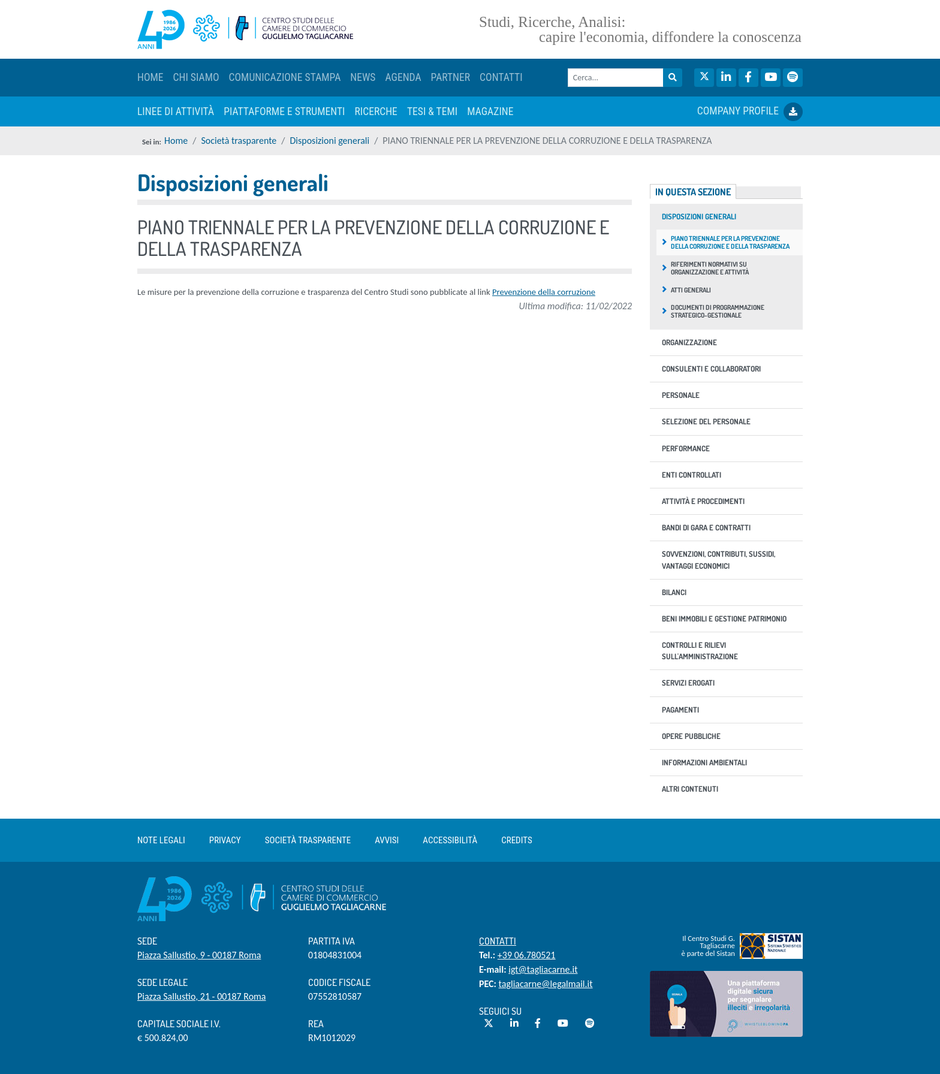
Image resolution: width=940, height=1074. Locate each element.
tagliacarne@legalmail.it (546, 983)
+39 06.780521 (527, 955)
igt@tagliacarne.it (542, 969)
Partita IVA (331, 941)
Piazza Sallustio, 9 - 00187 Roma (199, 955)
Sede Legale (162, 982)
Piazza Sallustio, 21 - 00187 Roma (201, 996)
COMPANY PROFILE (750, 111)
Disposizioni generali (330, 140)
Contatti (497, 941)
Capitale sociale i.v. (179, 1024)
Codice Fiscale (339, 982)
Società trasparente (238, 140)
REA (316, 1024)
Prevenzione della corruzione (543, 291)
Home (176, 140)
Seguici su (500, 1011)
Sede (147, 941)
